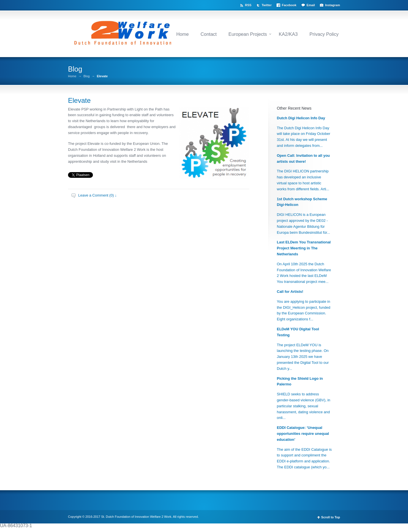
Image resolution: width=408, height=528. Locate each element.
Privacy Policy (324, 34)
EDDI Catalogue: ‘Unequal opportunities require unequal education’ (303, 433)
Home (182, 34)
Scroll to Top (330, 517)
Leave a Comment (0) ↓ (97, 195)
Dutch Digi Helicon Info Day (301, 118)
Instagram (332, 5)
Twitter (266, 5)
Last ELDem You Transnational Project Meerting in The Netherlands (304, 248)
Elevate (79, 100)
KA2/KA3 (288, 34)
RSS (248, 5)
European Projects (247, 34)
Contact (209, 34)
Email (311, 5)
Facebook (289, 5)
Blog (86, 76)
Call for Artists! (290, 291)
